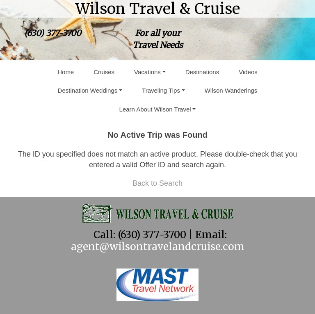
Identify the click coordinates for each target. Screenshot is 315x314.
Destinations (202, 71)
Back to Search (157, 183)
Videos (248, 71)
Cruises (104, 71)
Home (65, 71)
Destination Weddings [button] (88, 90)
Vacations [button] (147, 71)
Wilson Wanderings (231, 90)
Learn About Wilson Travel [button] (155, 109)
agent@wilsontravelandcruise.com (157, 246)
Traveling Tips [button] (161, 90)
